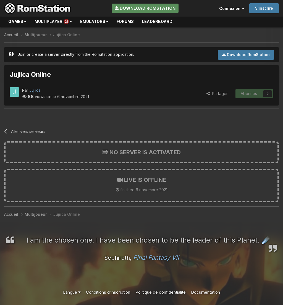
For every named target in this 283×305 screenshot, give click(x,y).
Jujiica (35, 90)
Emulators (94, 21)
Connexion (231, 8)
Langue (72, 292)
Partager (217, 93)
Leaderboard (157, 21)
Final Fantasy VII (156, 257)
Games (17, 21)
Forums (125, 21)
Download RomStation (145, 8)
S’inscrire (264, 8)
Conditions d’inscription (108, 292)
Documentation (205, 292)
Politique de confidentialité (160, 292)
